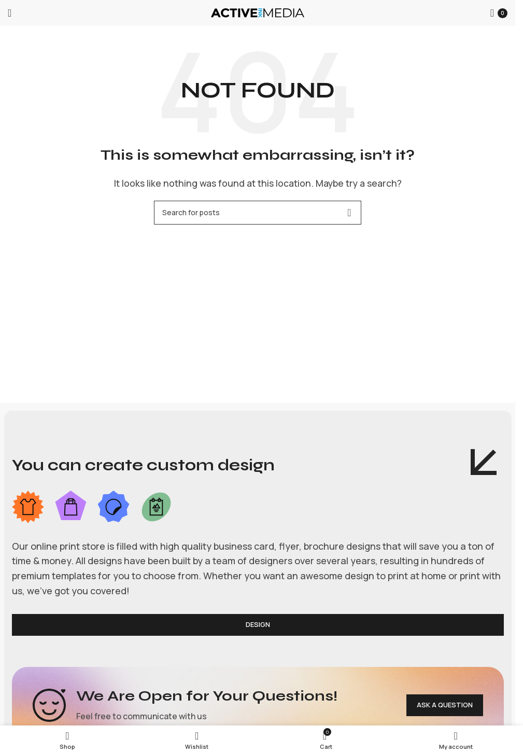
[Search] (257, 213)
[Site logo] (257, 12)
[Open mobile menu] (10, 13)
